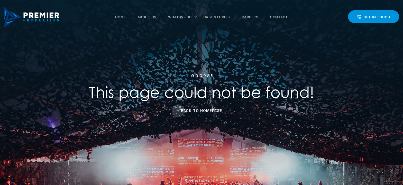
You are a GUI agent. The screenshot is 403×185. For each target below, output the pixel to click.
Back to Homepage (201, 110)
